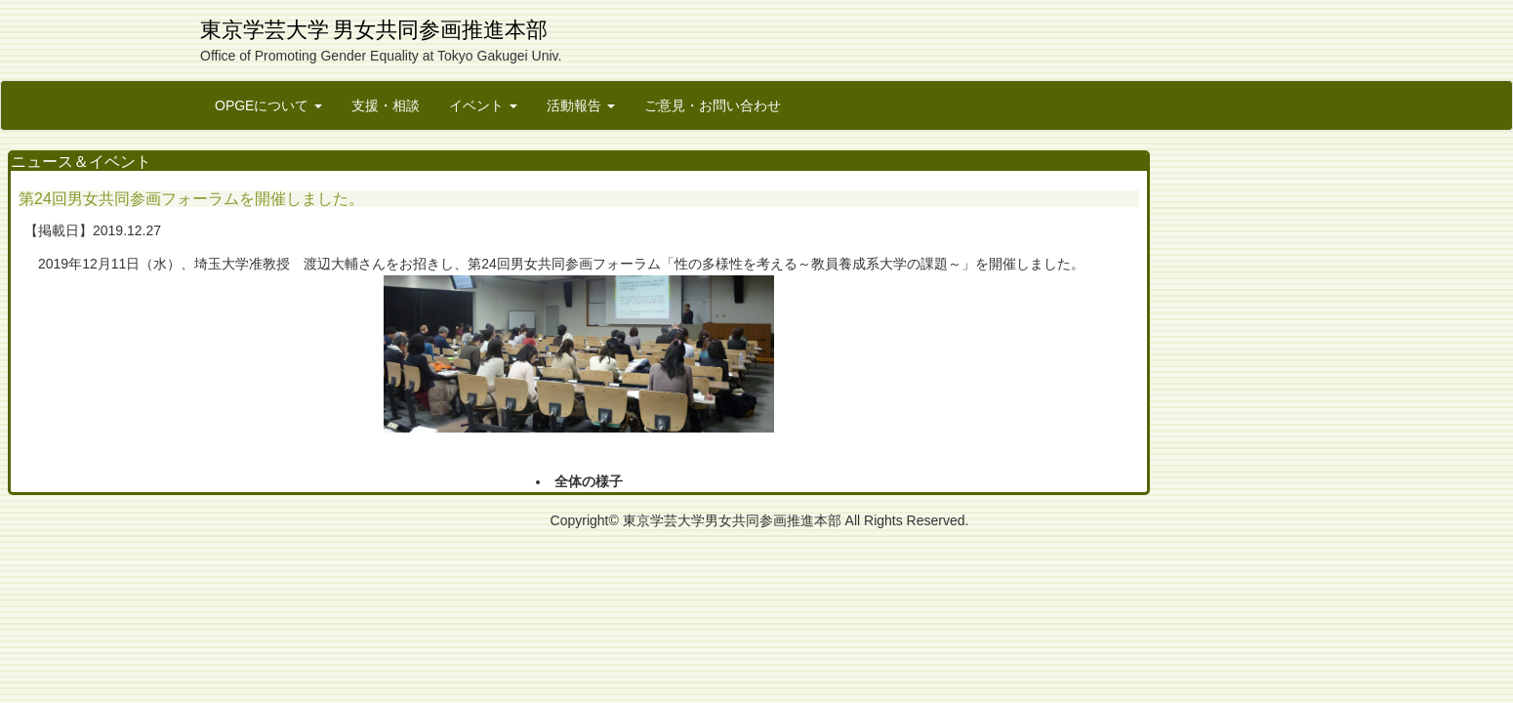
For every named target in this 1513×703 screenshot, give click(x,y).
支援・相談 (385, 105)
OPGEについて (268, 105)
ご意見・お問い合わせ (712, 105)
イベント (483, 105)
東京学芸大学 (264, 30)
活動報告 (581, 105)
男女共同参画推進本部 (440, 30)
